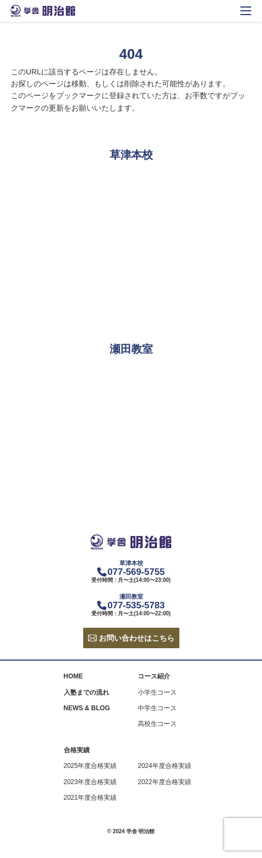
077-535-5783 (136, 605)
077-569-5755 (136, 571)
